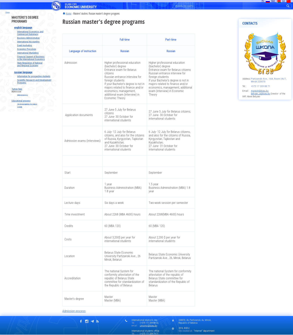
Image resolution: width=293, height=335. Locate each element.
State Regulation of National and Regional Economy (29, 64)
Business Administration (28, 38)
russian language (23, 72)
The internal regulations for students (27, 104)
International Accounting (28, 41)
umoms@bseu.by (148, 325)
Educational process (21, 100)
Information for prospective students (33, 76)
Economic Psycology (26, 49)
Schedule (19, 107)
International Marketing (27, 53)
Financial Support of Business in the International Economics (31, 58)
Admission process (22, 95)
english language (23, 27)
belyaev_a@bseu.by (260, 93)
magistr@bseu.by (260, 90)
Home (68, 13)
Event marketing (24, 45)
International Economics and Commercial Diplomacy (30, 33)
